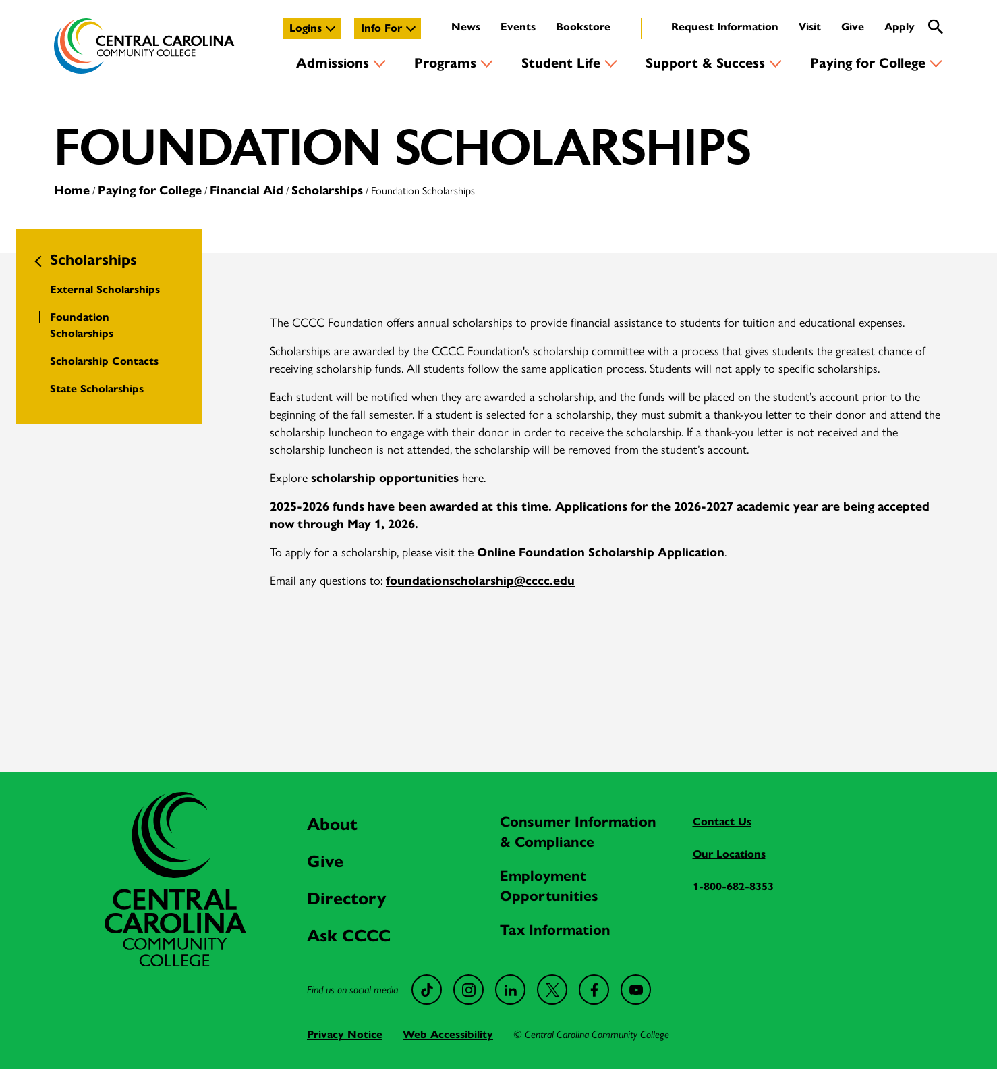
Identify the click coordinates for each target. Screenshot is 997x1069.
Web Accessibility (448, 1034)
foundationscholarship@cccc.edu (480, 580)
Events (518, 26)
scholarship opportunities (385, 478)
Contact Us (722, 821)
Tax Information (555, 930)
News (465, 26)
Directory (346, 898)
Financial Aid (246, 190)
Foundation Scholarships (81, 325)
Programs (445, 63)
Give (852, 26)
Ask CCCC (349, 935)
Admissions (332, 63)
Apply (899, 26)
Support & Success (705, 63)
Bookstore (583, 26)
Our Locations (729, 854)
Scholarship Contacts (104, 361)
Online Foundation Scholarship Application (600, 552)
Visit (810, 26)
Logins (305, 28)
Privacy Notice (344, 1034)
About (332, 824)
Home (72, 190)
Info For (381, 28)
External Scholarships (105, 289)
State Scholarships (97, 388)
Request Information (724, 26)
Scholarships (327, 190)
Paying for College (867, 63)
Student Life (560, 63)
